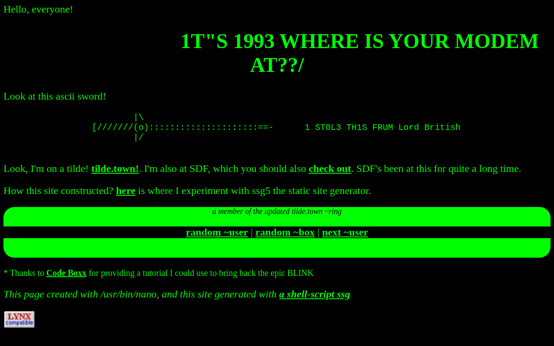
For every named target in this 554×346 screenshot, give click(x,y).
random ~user (217, 239)
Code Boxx (66, 280)
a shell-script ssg (314, 301)
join (277, 259)
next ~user (345, 239)
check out (330, 175)
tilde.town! (115, 175)
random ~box (285, 239)
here (125, 197)
